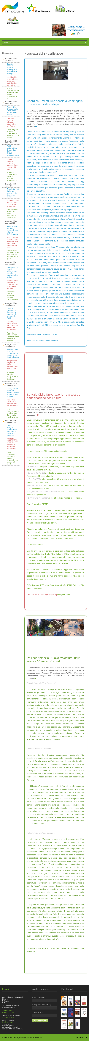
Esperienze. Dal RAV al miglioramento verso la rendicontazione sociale (12, 272)
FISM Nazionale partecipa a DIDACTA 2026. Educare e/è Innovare (12, 284)
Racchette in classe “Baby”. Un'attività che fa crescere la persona (13, 337)
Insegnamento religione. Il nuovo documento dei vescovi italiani (12, 364)
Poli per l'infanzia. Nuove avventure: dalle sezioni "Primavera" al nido (13, 93)
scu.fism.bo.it (37, 588)
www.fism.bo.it (81, 1038)
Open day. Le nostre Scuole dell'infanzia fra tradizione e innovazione (12, 325)
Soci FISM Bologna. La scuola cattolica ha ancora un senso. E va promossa (12, 430)
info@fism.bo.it (7, 1022)
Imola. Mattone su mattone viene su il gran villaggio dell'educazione (12, 230)
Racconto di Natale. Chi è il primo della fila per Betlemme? (12, 403)
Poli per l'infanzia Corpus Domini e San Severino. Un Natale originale (13, 413)
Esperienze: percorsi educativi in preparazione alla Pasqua (11, 122)
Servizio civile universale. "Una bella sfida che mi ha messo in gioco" (13, 254)
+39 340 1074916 (8, 1017)
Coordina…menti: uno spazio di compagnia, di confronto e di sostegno (12, 69)
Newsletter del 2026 (11, 60)
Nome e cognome (44, 999)
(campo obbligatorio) (44, 1006)
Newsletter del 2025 (11, 384)
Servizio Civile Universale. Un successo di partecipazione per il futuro (12, 81)
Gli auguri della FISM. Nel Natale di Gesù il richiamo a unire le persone (13, 392)
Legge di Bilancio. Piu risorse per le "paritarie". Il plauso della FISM (11, 313)
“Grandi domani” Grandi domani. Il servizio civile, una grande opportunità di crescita (13, 242)
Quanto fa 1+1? (44, 1014)
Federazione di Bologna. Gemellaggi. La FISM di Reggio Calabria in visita (13, 353)
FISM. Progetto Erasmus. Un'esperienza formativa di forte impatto (13, 133)
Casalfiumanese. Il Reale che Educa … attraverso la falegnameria (13, 213)
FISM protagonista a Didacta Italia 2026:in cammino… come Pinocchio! (13, 151)
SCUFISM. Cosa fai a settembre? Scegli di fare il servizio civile (13, 203)
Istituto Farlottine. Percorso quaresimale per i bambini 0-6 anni (12, 164)
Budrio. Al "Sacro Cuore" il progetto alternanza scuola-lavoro (12, 176)
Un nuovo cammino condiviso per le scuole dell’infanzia (12, 376)
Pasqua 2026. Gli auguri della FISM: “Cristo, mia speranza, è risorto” (12, 111)
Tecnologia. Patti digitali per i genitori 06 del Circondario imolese (13, 193)
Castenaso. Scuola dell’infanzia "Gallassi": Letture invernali (12, 296)
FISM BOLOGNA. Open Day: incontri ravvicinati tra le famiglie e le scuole (12, 458)
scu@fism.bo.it (63, 595)
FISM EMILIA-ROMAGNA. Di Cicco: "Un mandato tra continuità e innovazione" (12, 444)
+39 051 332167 (8, 1012)
